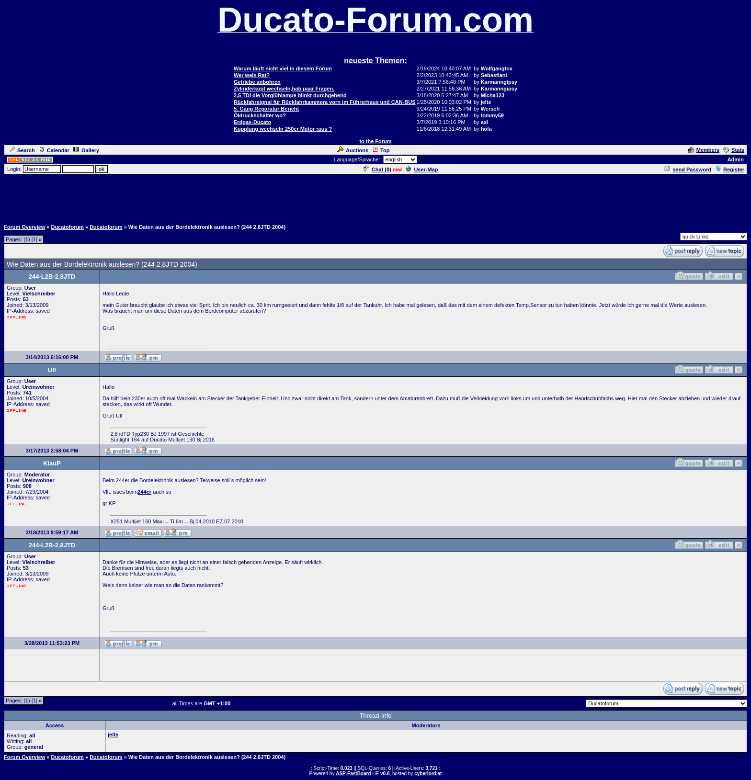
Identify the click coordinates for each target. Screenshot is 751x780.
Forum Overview (24, 227)
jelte (113, 734)
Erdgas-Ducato (252, 122)
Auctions (352, 150)
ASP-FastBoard (353, 773)
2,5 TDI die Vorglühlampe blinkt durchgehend (290, 95)
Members (703, 150)
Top (380, 150)
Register (729, 169)
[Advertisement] (375, 196)
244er (144, 492)
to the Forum (375, 141)
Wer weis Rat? (252, 75)
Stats (733, 150)
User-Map (422, 169)
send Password (687, 169)
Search (22, 150)
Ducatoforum (67, 227)
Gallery (86, 150)
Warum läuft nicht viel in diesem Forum (283, 68)
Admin (736, 159)
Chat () (377, 169)
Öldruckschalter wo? (260, 115)
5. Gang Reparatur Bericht (266, 109)
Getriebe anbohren (257, 82)
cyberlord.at (428, 773)
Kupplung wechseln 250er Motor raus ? (283, 129)
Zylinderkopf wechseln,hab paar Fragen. (284, 88)
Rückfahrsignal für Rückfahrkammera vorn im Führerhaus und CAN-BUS (325, 102)
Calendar (54, 150)
